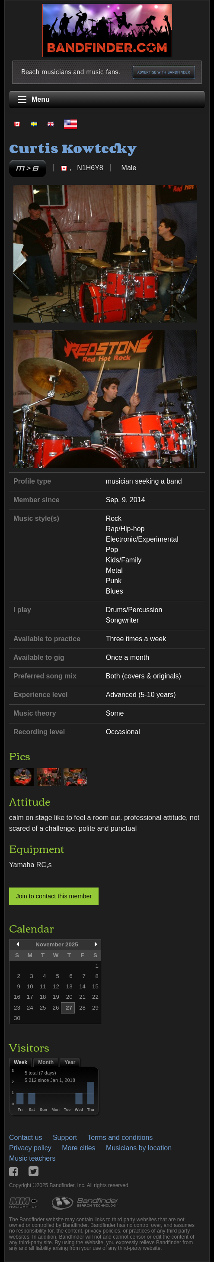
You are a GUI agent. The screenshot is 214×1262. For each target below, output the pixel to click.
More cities (78, 1148)
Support (65, 1137)
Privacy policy (30, 1148)
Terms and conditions (120, 1137)
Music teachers (32, 1158)
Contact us (25, 1137)
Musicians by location (139, 1148)
